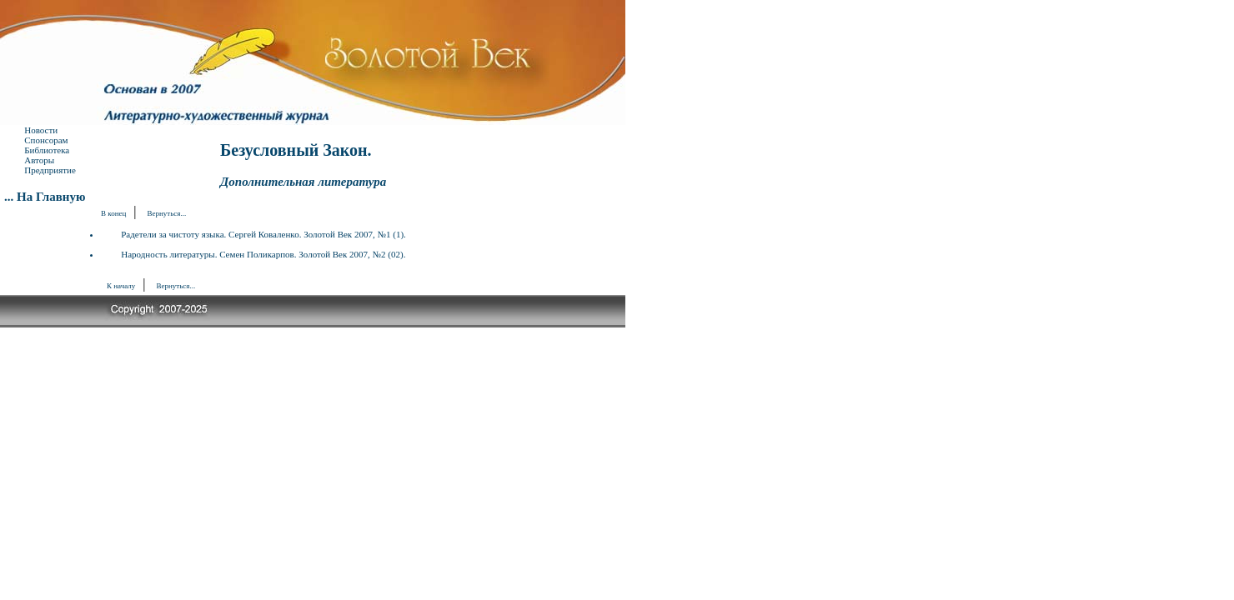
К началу (121, 286)
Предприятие (50, 170)
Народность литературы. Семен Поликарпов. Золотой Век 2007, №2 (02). (263, 254)
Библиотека (46, 150)
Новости (41, 130)
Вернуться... (167, 213)
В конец (113, 213)
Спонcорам (46, 140)
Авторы (39, 160)
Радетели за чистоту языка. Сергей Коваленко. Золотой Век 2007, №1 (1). (263, 234)
